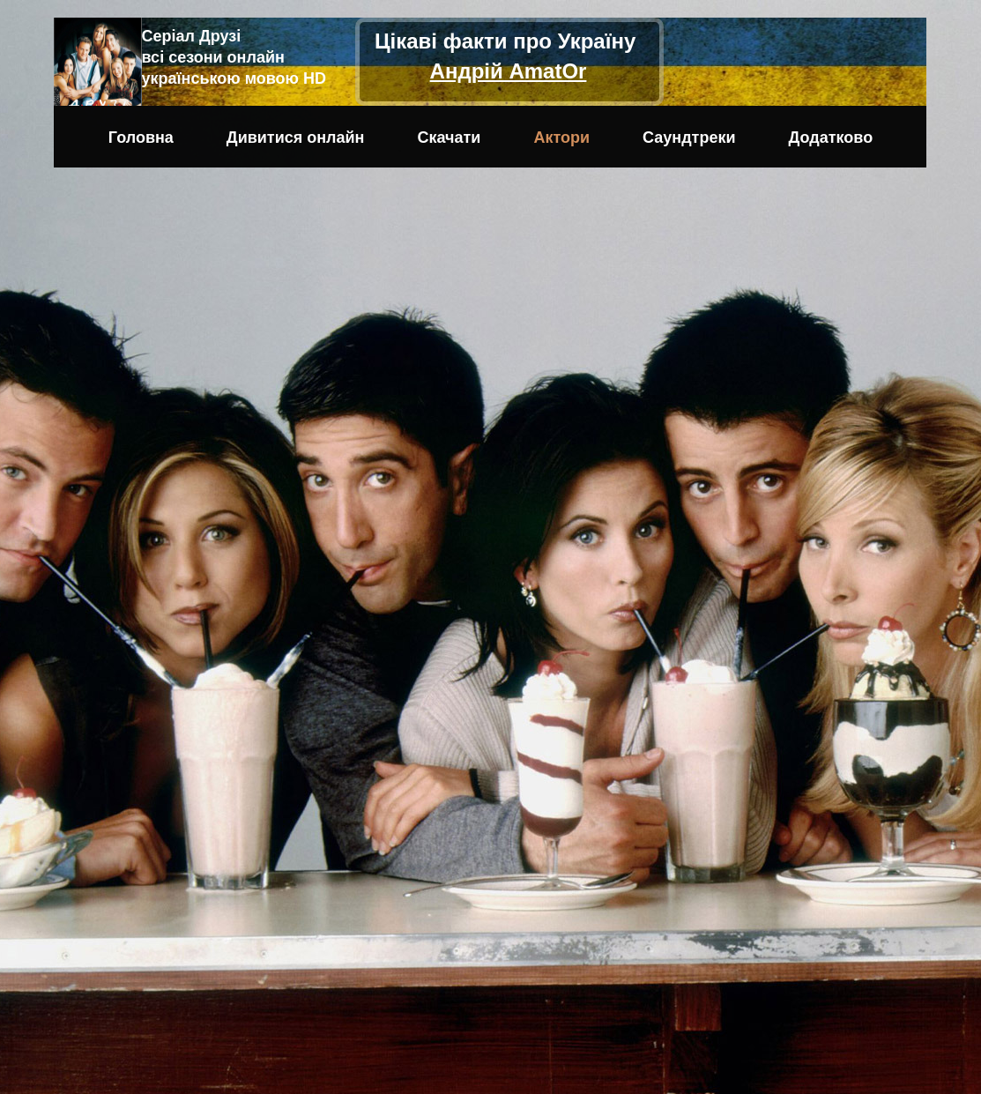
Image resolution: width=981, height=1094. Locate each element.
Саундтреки (689, 137)
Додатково (831, 137)
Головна (141, 137)
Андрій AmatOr (508, 71)
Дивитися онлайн (296, 137)
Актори (561, 137)
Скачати (449, 137)
